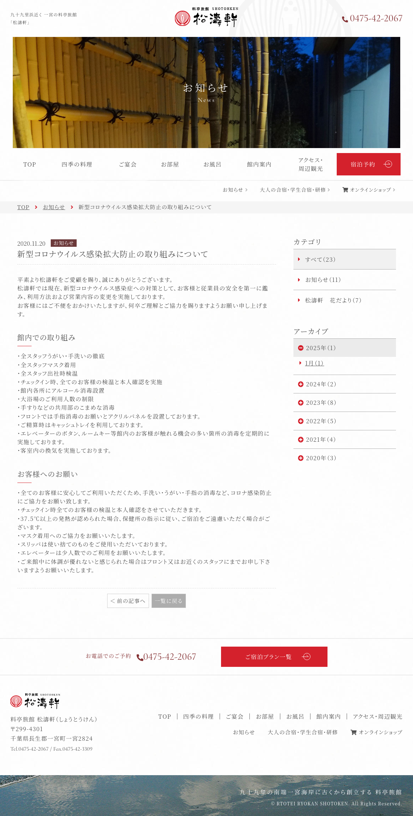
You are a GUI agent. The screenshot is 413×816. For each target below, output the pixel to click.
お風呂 (212, 164)
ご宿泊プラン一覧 (268, 656)
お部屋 (170, 164)
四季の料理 (77, 164)
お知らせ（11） (323, 279)
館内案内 (259, 164)
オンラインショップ (370, 189)
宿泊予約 (363, 164)
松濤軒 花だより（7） (333, 300)
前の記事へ (131, 600)
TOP (29, 164)
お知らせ (232, 189)
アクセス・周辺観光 (311, 164)
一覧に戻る (169, 600)
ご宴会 (128, 164)
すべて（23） (320, 259)
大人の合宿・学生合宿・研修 (293, 189)
